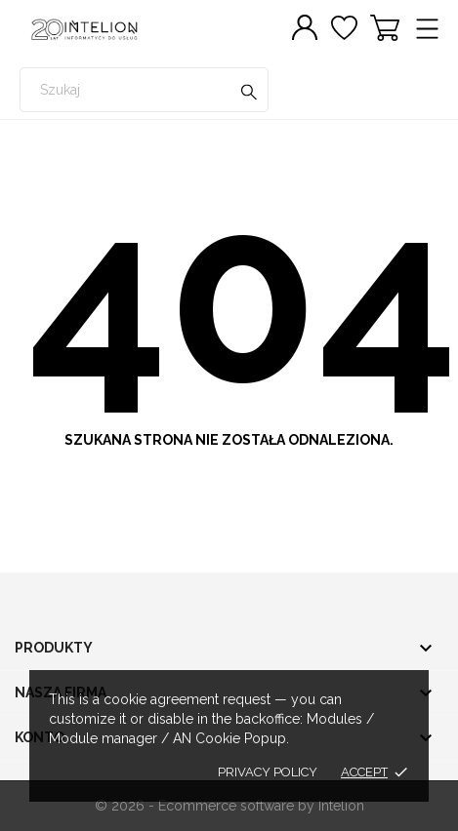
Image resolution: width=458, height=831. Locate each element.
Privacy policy (267, 772)
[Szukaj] (249, 93)
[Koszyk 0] (384, 28)
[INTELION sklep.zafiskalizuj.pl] (107, 29)
